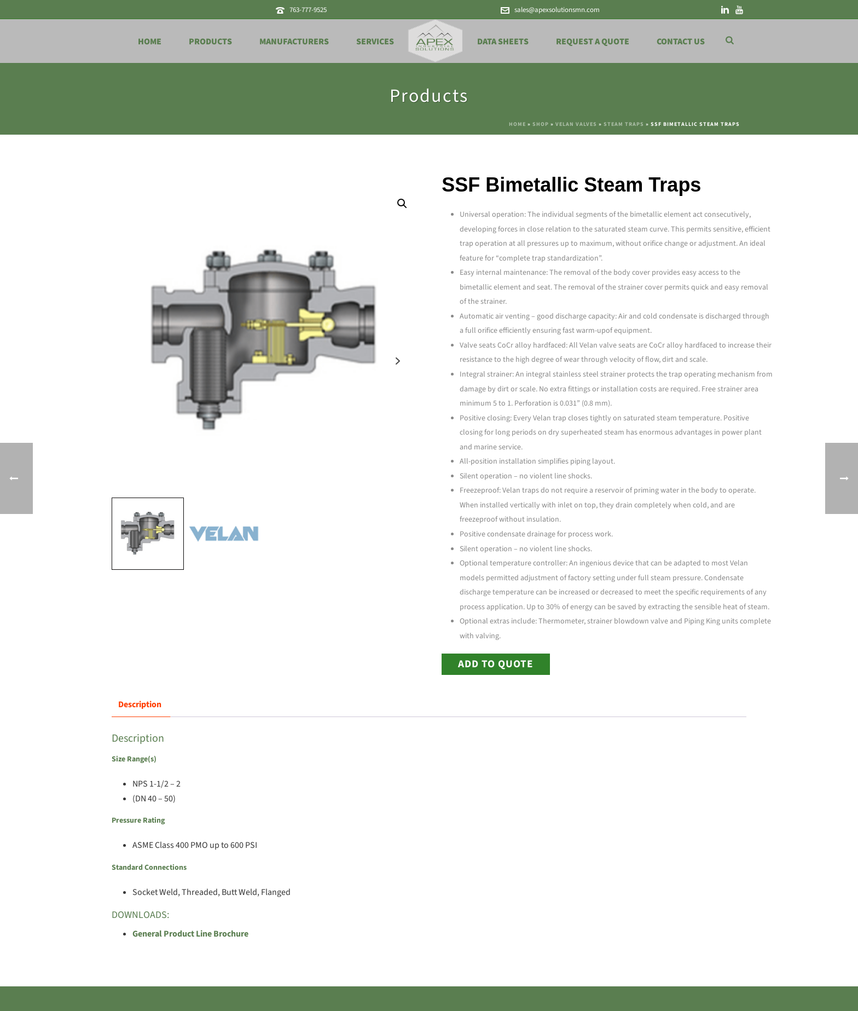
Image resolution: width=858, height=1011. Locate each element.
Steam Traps (624, 124)
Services (375, 42)
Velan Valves (576, 124)
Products (210, 42)
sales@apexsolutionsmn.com (557, 10)
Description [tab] (139, 704)
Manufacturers (294, 42)
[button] (402, 203)
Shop (540, 124)
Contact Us (681, 42)
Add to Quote (496, 664)
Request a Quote (592, 42)
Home (149, 42)
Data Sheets (503, 42)
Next (398, 361)
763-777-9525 (308, 10)
